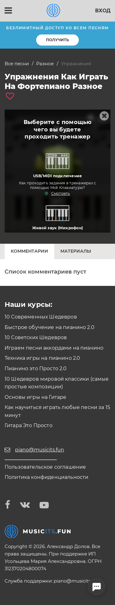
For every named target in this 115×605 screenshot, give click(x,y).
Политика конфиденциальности (46, 477)
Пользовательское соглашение (45, 467)
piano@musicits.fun (76, 581)
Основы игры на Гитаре (35, 397)
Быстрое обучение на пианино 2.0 (49, 327)
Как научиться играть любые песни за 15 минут (57, 411)
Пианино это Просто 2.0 (36, 368)
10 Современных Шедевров (41, 317)
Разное (45, 63)
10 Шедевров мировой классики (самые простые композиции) (57, 383)
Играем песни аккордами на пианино (54, 348)
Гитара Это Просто (28, 425)
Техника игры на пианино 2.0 (42, 358)
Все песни (17, 63)
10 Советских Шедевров (36, 337)
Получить (57, 40)
